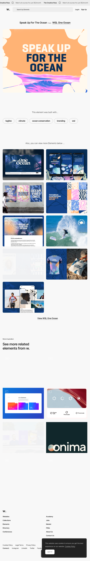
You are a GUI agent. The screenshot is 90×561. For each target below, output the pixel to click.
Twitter (32, 548)
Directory (6, 528)
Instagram (15, 548)
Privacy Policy (30, 545)
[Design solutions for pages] (23, 403)
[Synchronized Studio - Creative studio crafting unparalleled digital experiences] (66, 471)
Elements (6, 524)
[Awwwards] (8, 9)
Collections (7, 520)
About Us (49, 532)
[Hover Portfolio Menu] (23, 369)
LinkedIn (24, 548)
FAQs (48, 528)
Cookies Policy (8, 545)
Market (48, 524)
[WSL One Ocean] (23, 197)
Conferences (7, 532)
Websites (6, 516)
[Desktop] (23, 164)
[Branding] (23, 437)
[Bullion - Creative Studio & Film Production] (23, 471)
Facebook (40, 548)
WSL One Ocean (61, 22)
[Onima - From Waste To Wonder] (66, 437)
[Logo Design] (66, 403)
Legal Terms (19, 545)
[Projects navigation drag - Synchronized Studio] (66, 369)
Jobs (47, 520)
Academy (49, 516)
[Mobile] (66, 164)
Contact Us (50, 535)
